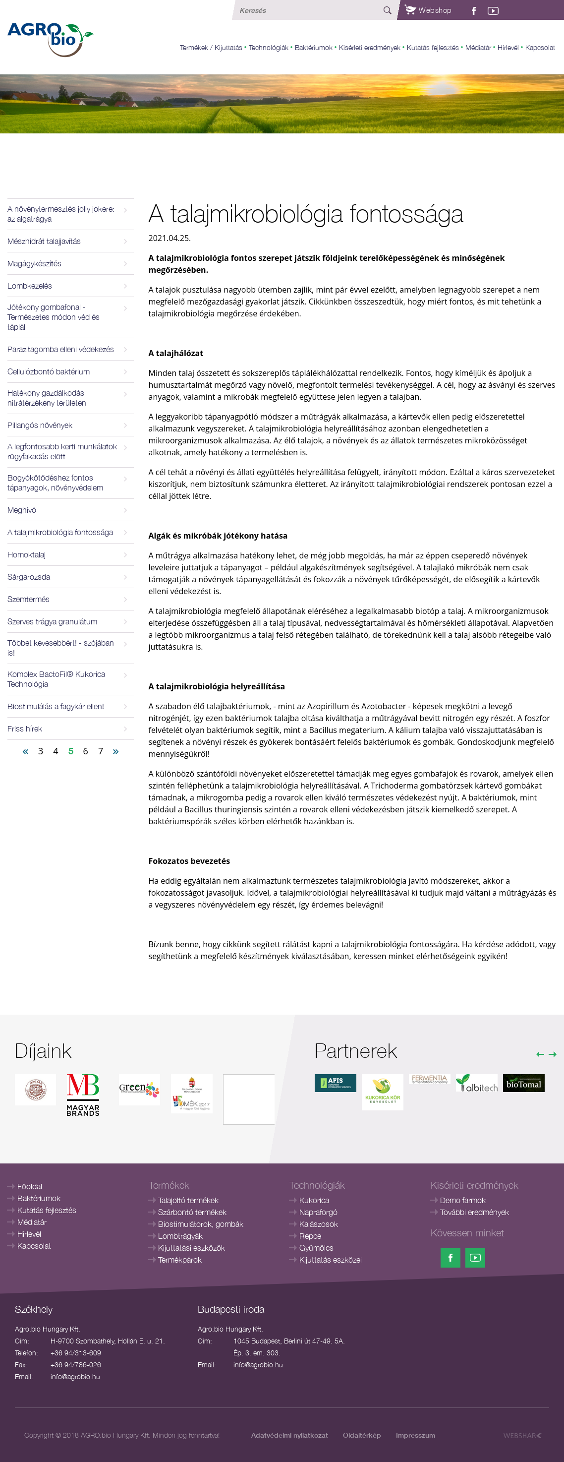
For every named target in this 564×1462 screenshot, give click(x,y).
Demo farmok (463, 1200)
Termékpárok (180, 1259)
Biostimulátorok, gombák (200, 1223)
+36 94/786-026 (76, 1364)
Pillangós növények (39, 425)
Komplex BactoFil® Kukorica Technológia (56, 679)
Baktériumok (314, 47)
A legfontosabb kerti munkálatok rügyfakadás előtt (62, 451)
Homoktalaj (26, 554)
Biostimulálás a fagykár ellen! (55, 706)
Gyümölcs (316, 1247)
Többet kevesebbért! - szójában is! (60, 647)
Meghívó (21, 509)
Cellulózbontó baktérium (48, 371)
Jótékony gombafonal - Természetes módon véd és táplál (53, 317)
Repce (310, 1235)
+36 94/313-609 (76, 1352)
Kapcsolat (540, 47)
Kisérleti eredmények (369, 47)
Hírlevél (508, 47)
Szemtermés (28, 599)
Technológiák (268, 47)
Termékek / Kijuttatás (211, 47)
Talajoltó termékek (188, 1200)
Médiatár (478, 47)
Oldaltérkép (362, 1435)
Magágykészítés (34, 263)
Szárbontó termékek (192, 1212)
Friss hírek (24, 728)
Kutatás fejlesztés (433, 47)
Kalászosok (318, 1223)
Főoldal (29, 1186)
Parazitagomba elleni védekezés (60, 349)
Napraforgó (318, 1212)
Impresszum (415, 1435)
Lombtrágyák (180, 1235)
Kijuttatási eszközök (191, 1247)
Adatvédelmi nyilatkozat (289, 1435)
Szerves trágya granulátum (52, 621)
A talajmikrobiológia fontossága (60, 532)
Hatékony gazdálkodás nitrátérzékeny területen (46, 397)
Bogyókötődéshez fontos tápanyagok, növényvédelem (55, 482)
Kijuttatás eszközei (330, 1259)
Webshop (428, 9)
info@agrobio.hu (75, 1376)
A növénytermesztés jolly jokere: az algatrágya (60, 213)
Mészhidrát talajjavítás (44, 241)
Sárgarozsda (28, 576)
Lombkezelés (29, 285)
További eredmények (474, 1212)
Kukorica (314, 1200)
